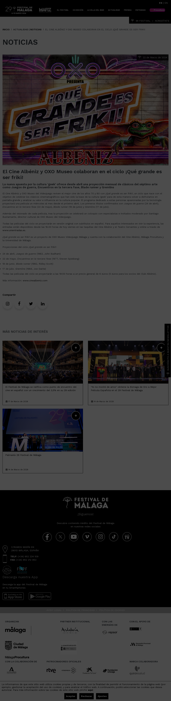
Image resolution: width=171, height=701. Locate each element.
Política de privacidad (80, 610)
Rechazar (86, 696)
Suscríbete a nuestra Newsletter (168, 350)
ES (160, 3)
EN (166, 3)
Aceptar (70, 696)
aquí (90, 690)
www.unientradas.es (14, 230)
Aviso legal (54, 610)
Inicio (6, 29)
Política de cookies (112, 610)
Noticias (36, 29)
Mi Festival (140, 20)
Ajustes (102, 696)
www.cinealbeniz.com (35, 280)
